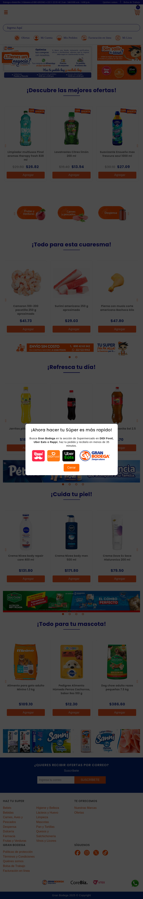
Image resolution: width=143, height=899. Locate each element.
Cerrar (71, 467)
